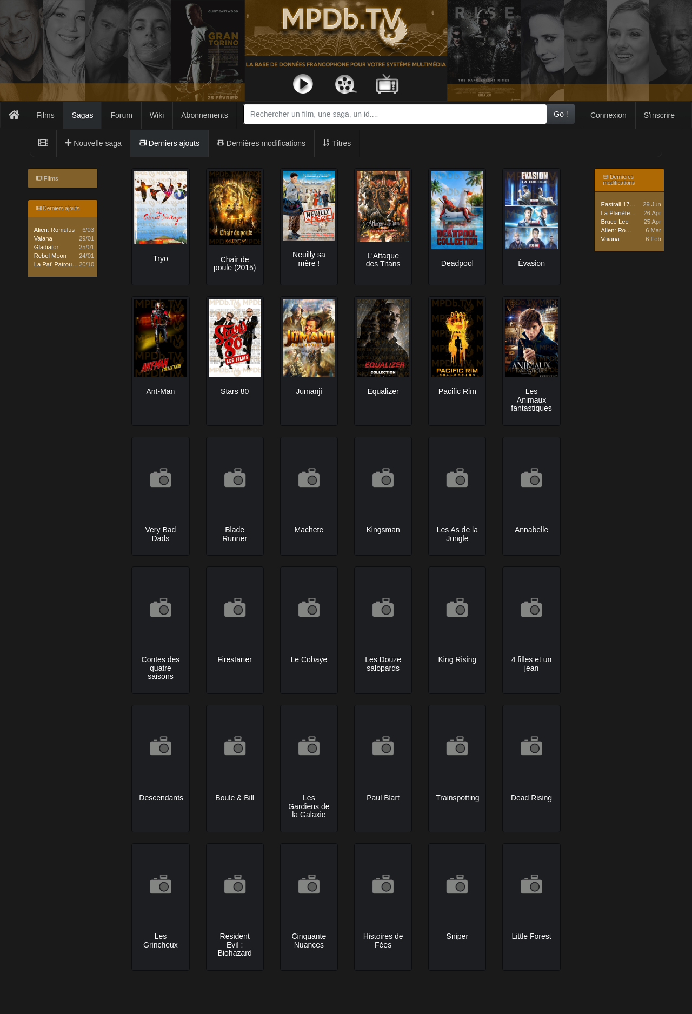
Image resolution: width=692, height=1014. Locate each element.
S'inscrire (659, 115)
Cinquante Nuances (308, 940)
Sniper (457, 936)
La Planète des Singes (631, 213)
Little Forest (531, 936)
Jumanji (309, 391)
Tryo (160, 258)
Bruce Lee (615, 221)
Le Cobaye (309, 659)
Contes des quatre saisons (161, 668)
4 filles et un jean (531, 663)
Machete (309, 529)
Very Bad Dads (160, 533)
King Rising (457, 659)
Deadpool (457, 263)
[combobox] (395, 114)
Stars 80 (235, 391)
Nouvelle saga (93, 143)
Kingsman (383, 529)
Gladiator (46, 247)
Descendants (161, 797)
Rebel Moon (50, 255)
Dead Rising (531, 797)
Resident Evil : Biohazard (235, 944)
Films (45, 115)
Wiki (157, 115)
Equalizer (382, 391)
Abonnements (204, 115)
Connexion (608, 115)
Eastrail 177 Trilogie (627, 204)
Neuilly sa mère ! (308, 258)
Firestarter (234, 659)
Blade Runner (234, 533)
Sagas (83, 115)
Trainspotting (457, 797)
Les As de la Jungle (457, 533)
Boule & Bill (234, 797)
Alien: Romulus (54, 229)
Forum (121, 115)
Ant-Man (160, 391)
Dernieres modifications (619, 180)
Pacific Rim (457, 391)
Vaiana (43, 238)
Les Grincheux (160, 940)
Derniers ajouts (169, 143)
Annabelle (531, 529)
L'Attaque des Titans (383, 259)
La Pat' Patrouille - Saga (66, 264)
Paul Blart (383, 797)
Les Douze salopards (383, 663)
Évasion (531, 263)
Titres (337, 143)
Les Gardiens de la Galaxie (308, 806)
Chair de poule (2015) (235, 263)
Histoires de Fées (383, 940)
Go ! (561, 114)
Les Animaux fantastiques (531, 399)
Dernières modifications (261, 143)
